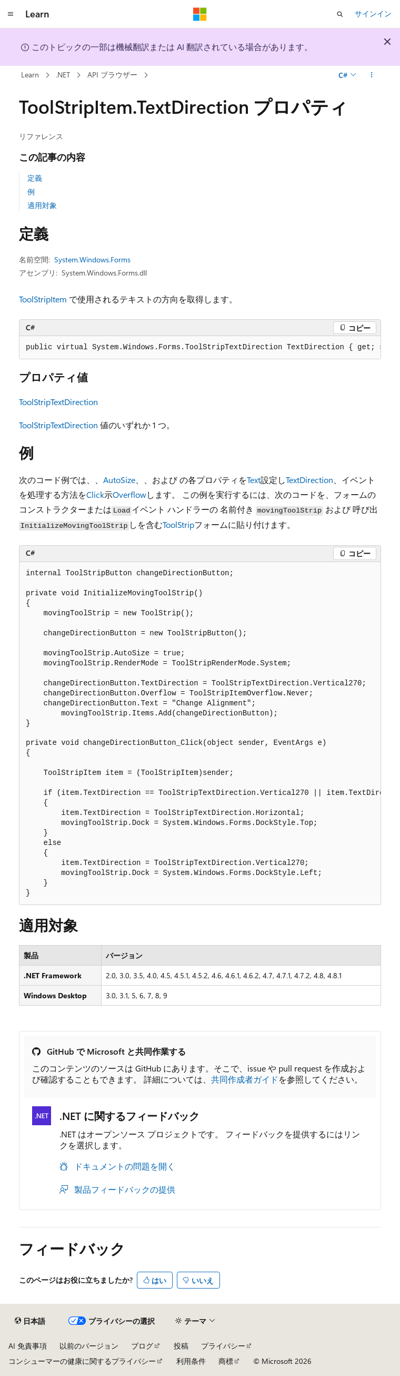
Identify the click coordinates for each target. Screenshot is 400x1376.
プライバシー (223, 1346)
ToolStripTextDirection (58, 401)
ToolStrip (178, 524)
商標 (225, 1361)
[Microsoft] (200, 14)
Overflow (129, 494)
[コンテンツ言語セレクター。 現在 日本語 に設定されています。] (30, 1321)
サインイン (373, 13)
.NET (63, 75)
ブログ (142, 1346)
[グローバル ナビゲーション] (10, 14)
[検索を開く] (340, 14)
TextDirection (309, 479)
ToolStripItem (43, 298)
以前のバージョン (88, 1346)
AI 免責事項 (27, 1346)
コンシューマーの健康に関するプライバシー (82, 1361)
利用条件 (191, 1361)
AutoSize (119, 479)
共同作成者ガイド (244, 1079)
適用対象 (42, 205)
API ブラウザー (112, 75)
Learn (30, 75)
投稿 (181, 1346)
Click (95, 494)
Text (254, 479)
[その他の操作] (372, 75)
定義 (34, 178)
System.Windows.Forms (92, 259)
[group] (200, 347)
